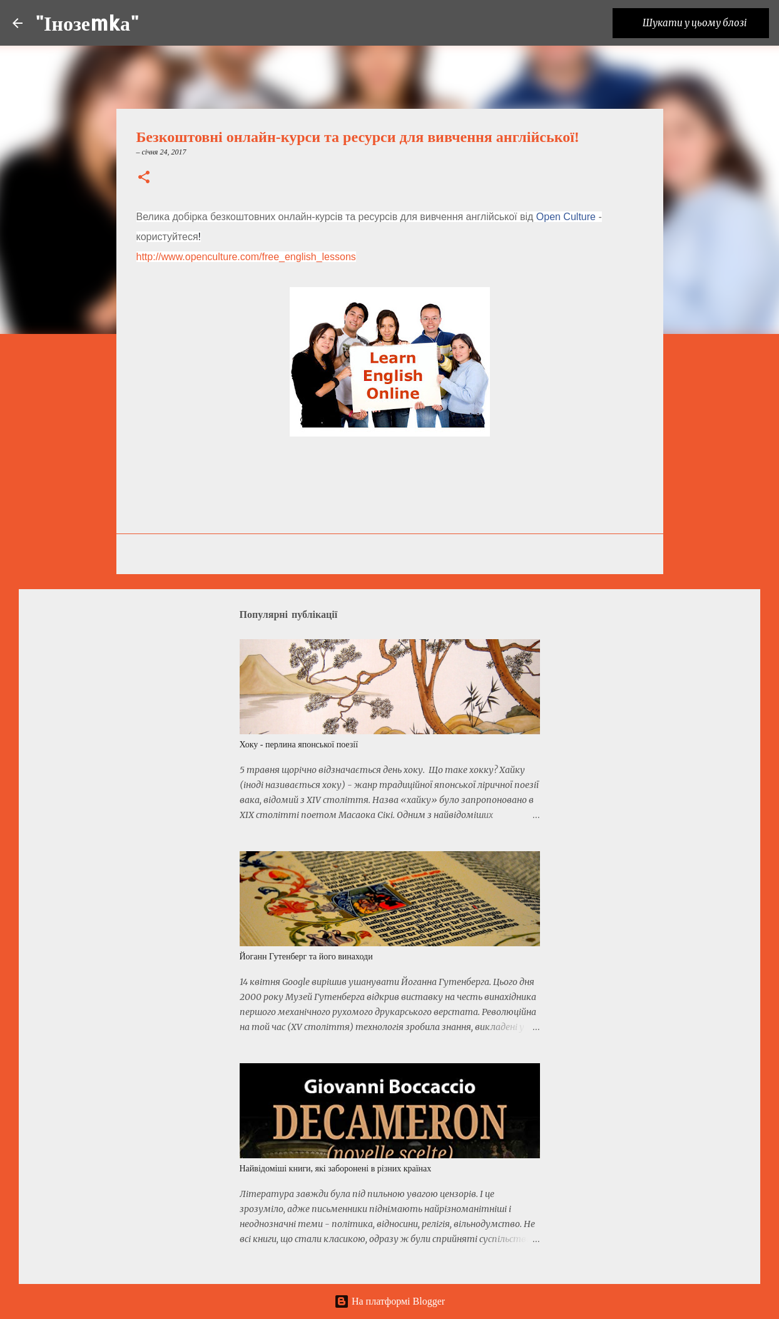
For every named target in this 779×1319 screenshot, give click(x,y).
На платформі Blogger (389, 1301)
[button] (143, 178)
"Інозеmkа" (87, 23)
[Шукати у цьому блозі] (703, 23)
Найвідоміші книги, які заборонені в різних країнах (336, 1168)
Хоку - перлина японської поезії (299, 744)
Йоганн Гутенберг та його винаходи (306, 956)
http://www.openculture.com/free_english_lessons (246, 256)
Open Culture (566, 216)
